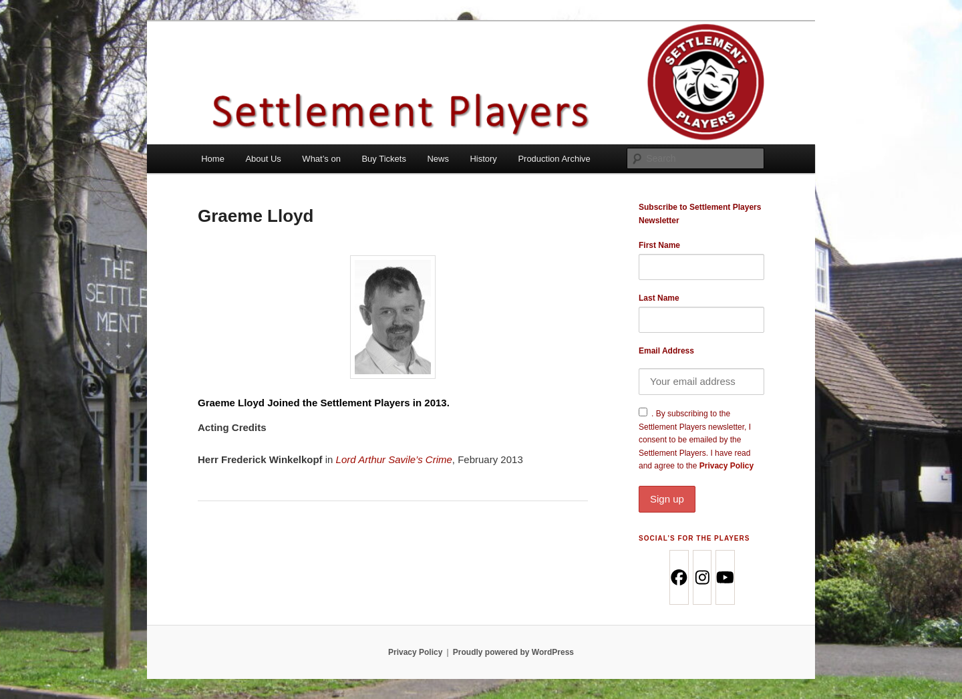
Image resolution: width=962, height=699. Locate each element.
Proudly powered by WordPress (513, 652)
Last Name (659, 298)
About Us (263, 159)
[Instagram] (702, 577)
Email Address (666, 351)
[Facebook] (678, 577)
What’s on (321, 159)
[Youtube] (724, 577)
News (438, 159)
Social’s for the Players (694, 538)
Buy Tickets (383, 159)
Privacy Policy (701, 486)
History (483, 159)
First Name (659, 245)
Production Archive (554, 159)
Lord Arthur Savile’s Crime (394, 459)
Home (212, 159)
